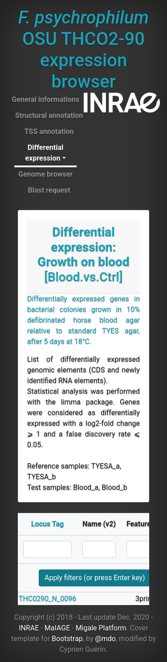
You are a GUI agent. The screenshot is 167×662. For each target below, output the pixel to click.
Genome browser (45, 174)
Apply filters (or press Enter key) (95, 577)
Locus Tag (47, 524)
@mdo (105, 638)
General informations (45, 99)
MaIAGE (57, 628)
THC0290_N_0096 (47, 598)
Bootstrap (67, 638)
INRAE (29, 628)
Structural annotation (49, 115)
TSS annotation (49, 131)
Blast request (49, 190)
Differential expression (44, 152)
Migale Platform (101, 628)
